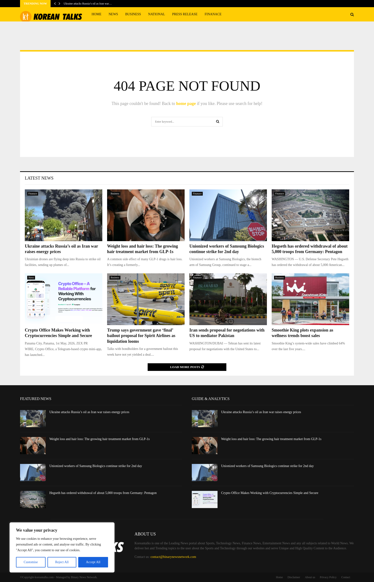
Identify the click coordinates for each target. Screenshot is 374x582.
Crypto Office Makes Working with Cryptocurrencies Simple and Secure (269, 493)
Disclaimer (294, 577)
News (113, 14)
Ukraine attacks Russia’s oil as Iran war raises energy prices (89, 412)
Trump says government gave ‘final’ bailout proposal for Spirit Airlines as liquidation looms (141, 336)
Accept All (93, 562)
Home (96, 14)
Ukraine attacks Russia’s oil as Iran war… (88, 3)
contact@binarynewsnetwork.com (173, 557)
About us (310, 577)
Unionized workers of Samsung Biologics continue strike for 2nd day (95, 466)
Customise (31, 562)
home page (186, 103)
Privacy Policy (328, 577)
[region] (62, 547)
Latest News (39, 178)
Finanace (213, 14)
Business (133, 14)
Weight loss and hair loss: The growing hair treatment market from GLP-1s (99, 439)
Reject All (61, 562)
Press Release (184, 14)
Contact (345, 577)
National (156, 14)
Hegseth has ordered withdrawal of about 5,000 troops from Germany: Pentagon (103, 493)
